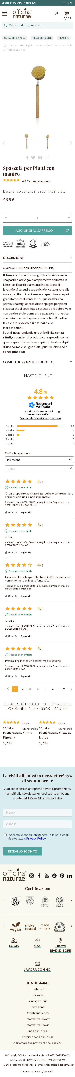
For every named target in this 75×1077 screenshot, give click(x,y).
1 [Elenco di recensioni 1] (15, 689)
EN (70, 3)
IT (63, 3)
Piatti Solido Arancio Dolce (55, 735)
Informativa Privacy (38, 1019)
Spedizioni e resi (38, 1030)
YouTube (46, 875)
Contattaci (37, 989)
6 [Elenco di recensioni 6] (53, 689)
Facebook (39, 875)
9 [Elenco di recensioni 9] (64, 689)
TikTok (54, 875)
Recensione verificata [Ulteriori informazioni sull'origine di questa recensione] (20, 487)
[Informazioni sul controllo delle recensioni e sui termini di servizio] (59, 411)
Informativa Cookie (37, 1025)
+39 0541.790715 (56, 1059)
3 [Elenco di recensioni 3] (30, 689)
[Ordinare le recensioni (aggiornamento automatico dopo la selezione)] (39, 459)
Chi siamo (38, 995)
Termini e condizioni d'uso (38, 1036)
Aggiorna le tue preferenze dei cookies (37, 1042)
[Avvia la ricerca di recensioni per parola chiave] (71, 469)
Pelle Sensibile (42, 37)
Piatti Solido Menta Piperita (17, 735)
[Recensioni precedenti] (8, 688)
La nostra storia (37, 1001)
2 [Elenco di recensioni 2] (22, 689)
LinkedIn (69, 875)
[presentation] (3, 901)
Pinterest (61, 875)
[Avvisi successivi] (71, 689)
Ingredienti (38, 1007)
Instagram (31, 875)
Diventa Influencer (37, 1013)
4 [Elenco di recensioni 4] (38, 689)
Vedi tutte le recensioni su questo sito (40, 418)
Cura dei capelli (15, 37)
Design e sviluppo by (37, 1071)
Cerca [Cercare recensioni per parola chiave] (37, 468)
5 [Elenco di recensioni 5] (45, 689)
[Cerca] (37, 25)
